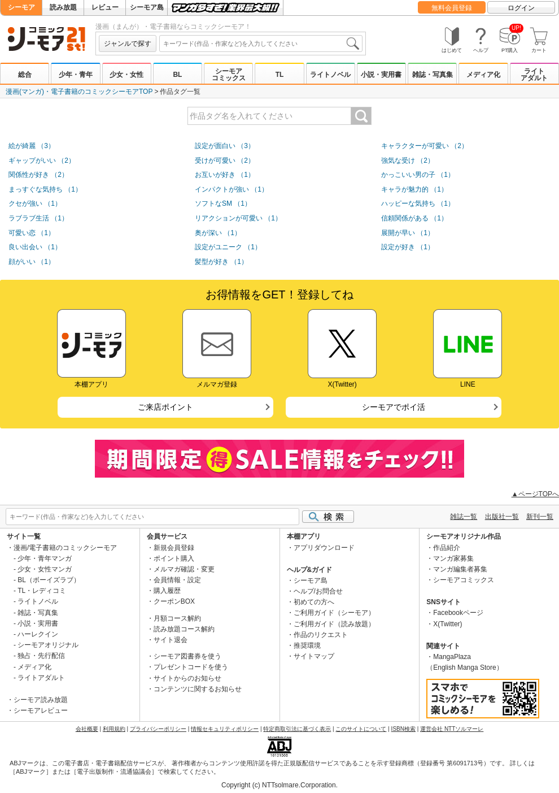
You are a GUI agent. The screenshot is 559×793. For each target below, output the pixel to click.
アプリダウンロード (324, 548)
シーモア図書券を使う (187, 656)
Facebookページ (458, 613)
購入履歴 (167, 591)
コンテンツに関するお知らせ (198, 689)
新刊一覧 (539, 517)
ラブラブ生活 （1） (38, 218)
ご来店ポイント (165, 406)
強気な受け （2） (407, 160)
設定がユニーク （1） (228, 247)
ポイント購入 (174, 558)
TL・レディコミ (42, 591)
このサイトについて (360, 729)
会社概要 (87, 729)
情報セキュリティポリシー (225, 729)
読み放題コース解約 (184, 629)
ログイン (521, 8)
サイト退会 (170, 640)
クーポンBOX (174, 601)
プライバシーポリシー (158, 729)
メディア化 (483, 75)
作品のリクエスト (321, 635)
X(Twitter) (447, 624)
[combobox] (261, 43)
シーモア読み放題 (41, 700)
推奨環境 (307, 645)
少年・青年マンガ (45, 558)
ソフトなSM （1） (223, 203)
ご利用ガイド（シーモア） (334, 613)
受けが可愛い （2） (225, 160)
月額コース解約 (177, 618)
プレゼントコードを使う (191, 667)
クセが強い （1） (35, 203)
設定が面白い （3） (225, 146)
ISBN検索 (403, 729)
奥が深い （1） (218, 233)
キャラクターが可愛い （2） (424, 146)
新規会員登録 (174, 548)
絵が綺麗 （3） (31, 146)
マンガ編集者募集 (460, 569)
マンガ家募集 (453, 558)
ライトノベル (330, 75)
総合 (25, 75)
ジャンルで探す (127, 43)
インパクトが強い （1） (231, 189)
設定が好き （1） (407, 247)
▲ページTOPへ (535, 494)
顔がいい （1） (31, 262)
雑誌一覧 (463, 517)
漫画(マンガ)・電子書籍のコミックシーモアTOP (79, 92)
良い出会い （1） (35, 247)
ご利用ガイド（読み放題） (334, 624)
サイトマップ (314, 656)
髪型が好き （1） (221, 262)
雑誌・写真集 (432, 75)
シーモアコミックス (229, 74)
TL (280, 75)
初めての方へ (314, 602)
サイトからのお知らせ (187, 678)
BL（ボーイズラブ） (49, 580)
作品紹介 (446, 548)
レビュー (105, 7)
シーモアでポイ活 (393, 406)
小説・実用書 (381, 75)
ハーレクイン (38, 634)
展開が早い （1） (407, 233)
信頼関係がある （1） (414, 218)
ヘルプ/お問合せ (318, 591)
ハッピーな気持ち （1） (418, 203)
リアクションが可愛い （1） (238, 218)
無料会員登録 (451, 8)
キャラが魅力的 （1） (414, 189)
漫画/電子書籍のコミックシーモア (65, 548)
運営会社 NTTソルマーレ (451, 729)
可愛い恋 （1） (31, 233)
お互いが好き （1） (225, 175)
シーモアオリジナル (48, 645)
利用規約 (114, 729)
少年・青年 (76, 75)
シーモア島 (147, 7)
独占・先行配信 (41, 656)
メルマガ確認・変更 (184, 569)
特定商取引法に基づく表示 (297, 729)
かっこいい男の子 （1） (418, 175)
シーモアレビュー (41, 710)
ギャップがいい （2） (41, 160)
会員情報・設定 (177, 580)
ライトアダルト (534, 74)
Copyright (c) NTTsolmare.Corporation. (279, 785)
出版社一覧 (502, 517)
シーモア (21, 7)
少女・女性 (126, 75)
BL (177, 75)
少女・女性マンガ (45, 569)
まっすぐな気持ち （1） (45, 189)
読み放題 (63, 7)
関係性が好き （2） (38, 175)
